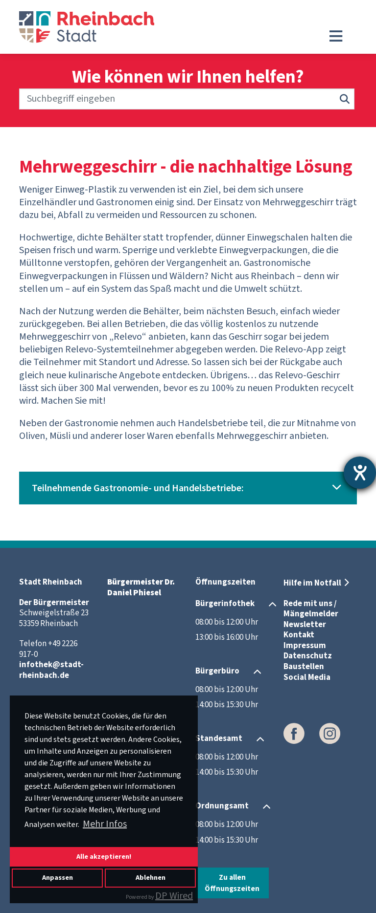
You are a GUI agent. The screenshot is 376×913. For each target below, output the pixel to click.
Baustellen (303, 667)
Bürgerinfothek (225, 603)
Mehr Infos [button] (105, 824)
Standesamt (218, 738)
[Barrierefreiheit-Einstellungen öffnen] (360, 472)
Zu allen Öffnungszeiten (232, 883)
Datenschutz (307, 656)
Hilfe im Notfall (312, 583)
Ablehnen (150, 877)
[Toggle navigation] (335, 36)
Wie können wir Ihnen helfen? (188, 77)
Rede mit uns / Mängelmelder (310, 609)
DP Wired (174, 896)
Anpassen (57, 877)
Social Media (306, 677)
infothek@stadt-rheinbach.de (51, 670)
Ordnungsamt (222, 806)
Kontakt (298, 635)
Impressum (304, 646)
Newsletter (304, 624)
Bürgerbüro (217, 671)
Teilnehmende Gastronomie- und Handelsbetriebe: (138, 488)
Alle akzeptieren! (103, 856)
